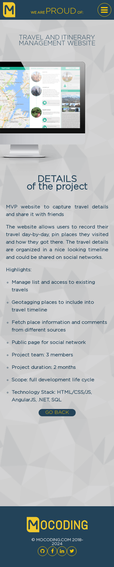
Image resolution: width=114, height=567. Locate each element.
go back (57, 412)
